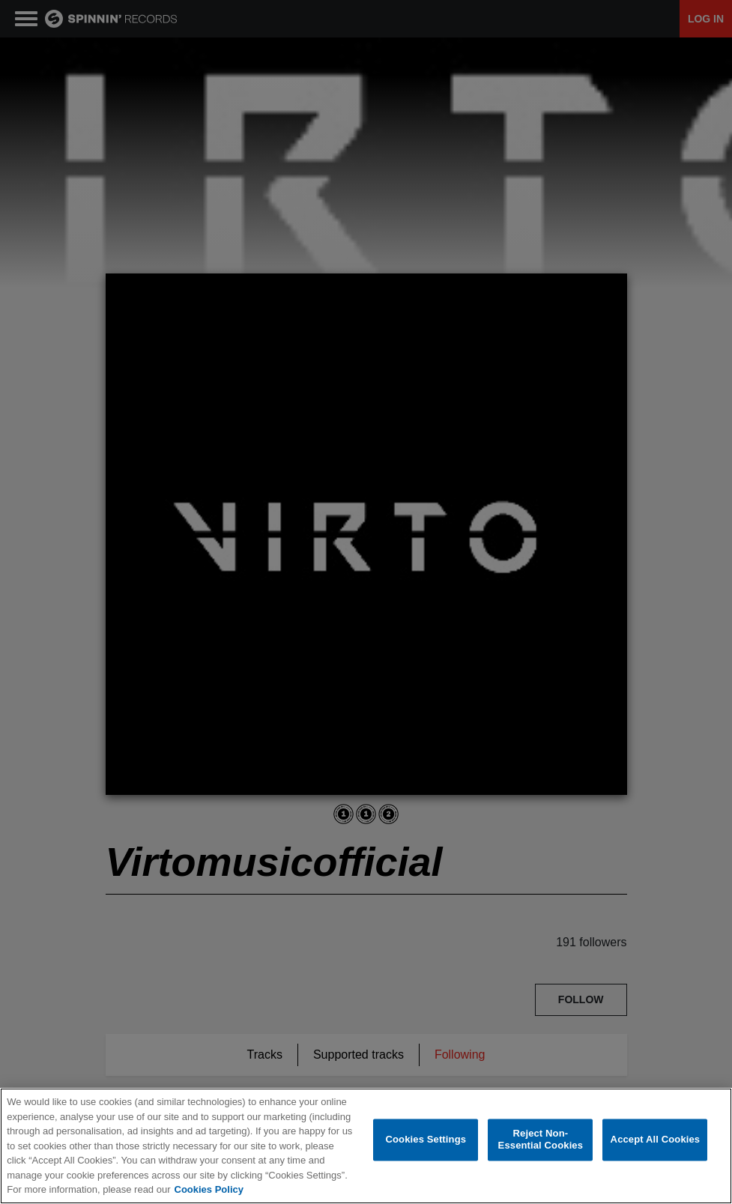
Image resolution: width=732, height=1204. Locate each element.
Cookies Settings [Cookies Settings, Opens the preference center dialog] (426, 1140)
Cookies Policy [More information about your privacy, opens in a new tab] (209, 1189)
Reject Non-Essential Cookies (540, 1140)
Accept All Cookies (656, 1140)
